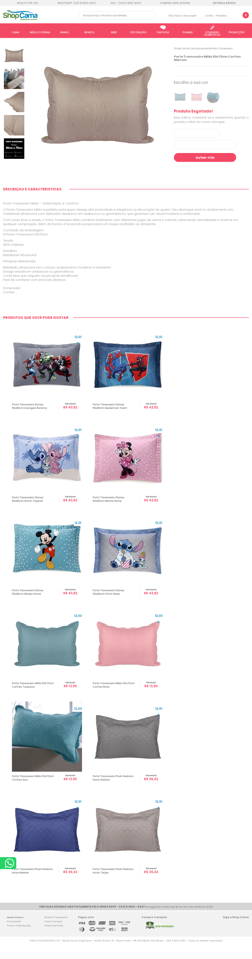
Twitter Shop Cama (234, 938)
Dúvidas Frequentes (56, 932)
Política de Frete (53, 940)
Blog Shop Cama (244, 938)
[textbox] (117, 15)
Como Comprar (53, 936)
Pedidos (221, 16)
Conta (209, 16)
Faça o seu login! (185, 16)
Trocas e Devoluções (19, 940)
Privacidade (14, 936)
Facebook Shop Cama (226, 938)
